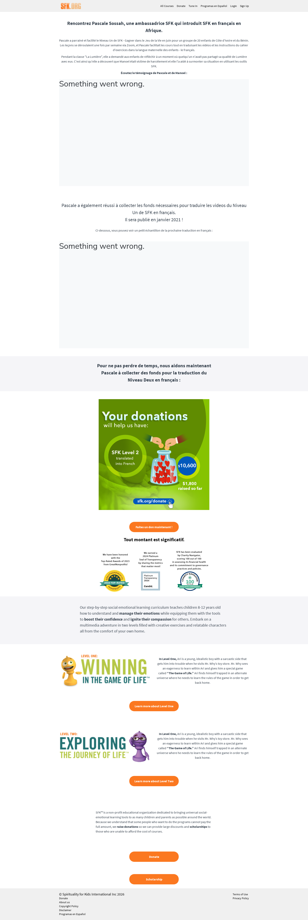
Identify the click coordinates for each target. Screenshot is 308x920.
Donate (181, 6)
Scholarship (154, 879)
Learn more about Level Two (154, 781)
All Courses (167, 6)
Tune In (193, 6)
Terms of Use (240, 894)
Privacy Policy (241, 898)
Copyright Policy (68, 906)
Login (233, 6)
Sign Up (244, 6)
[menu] (203, 6)
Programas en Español (214, 6)
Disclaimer (65, 910)
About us (64, 902)
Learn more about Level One (154, 706)
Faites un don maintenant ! (154, 527)
